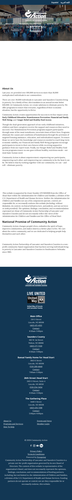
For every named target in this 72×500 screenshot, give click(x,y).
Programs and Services (30, 24)
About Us (9, 24)
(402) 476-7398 (36, 408)
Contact (36, 328)
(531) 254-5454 (36, 387)
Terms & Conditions (36, 454)
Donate (36, 29)
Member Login (43, 424)
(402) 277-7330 (36, 346)
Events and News (44, 421)
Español (54, 2)
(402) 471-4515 (36, 325)
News (66, 24)
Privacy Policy (36, 451)
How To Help (8, 427)
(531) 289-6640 (36, 366)
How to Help (53, 24)
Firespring (41, 457)
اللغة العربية (65, 2)
